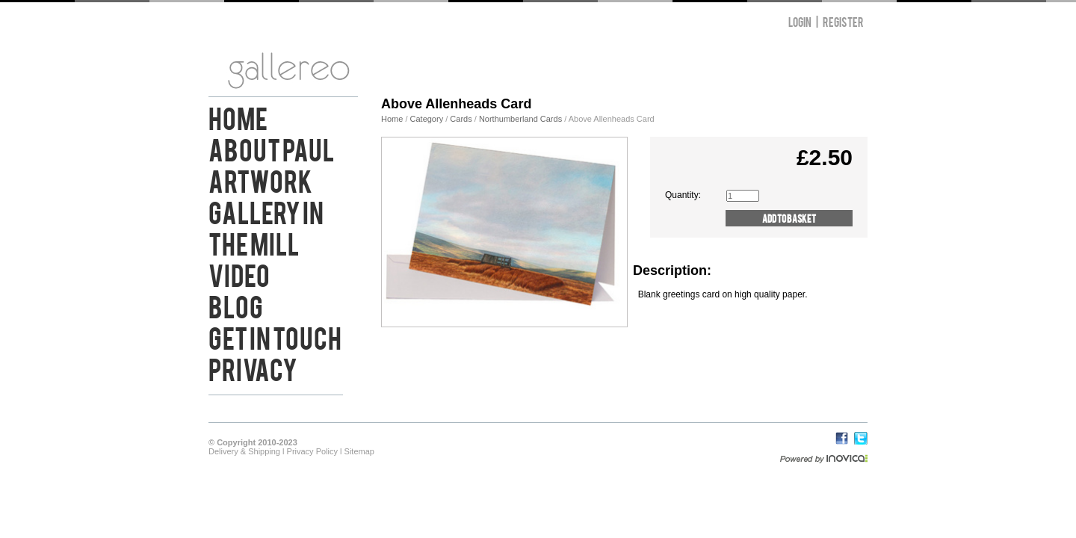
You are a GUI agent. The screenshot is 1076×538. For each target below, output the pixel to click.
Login (799, 21)
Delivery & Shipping (244, 451)
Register (843, 21)
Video (239, 273)
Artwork (260, 179)
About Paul (271, 148)
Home (238, 116)
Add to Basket (789, 217)
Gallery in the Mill (266, 226)
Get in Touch (274, 336)
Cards (460, 118)
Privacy (252, 367)
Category (428, 118)
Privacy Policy (312, 451)
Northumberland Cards (520, 118)
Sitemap (359, 451)
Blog (235, 305)
